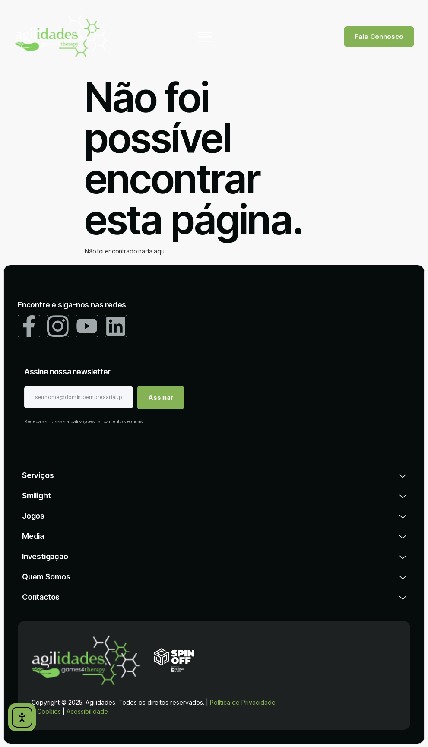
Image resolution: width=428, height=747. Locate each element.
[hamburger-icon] (205, 37)
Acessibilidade (87, 711)
